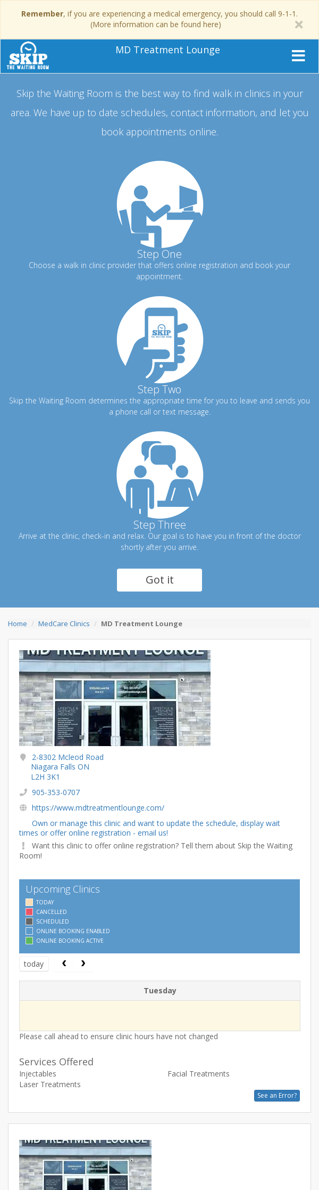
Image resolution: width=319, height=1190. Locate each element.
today (34, 964)
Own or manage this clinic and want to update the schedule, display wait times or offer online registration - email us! (149, 828)
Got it (160, 579)
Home (17, 623)
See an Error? (277, 1095)
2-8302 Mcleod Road (67, 766)
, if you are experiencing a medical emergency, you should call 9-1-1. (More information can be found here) (159, 19)
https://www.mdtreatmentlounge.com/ (98, 808)
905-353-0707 (56, 792)
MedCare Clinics (64, 623)
